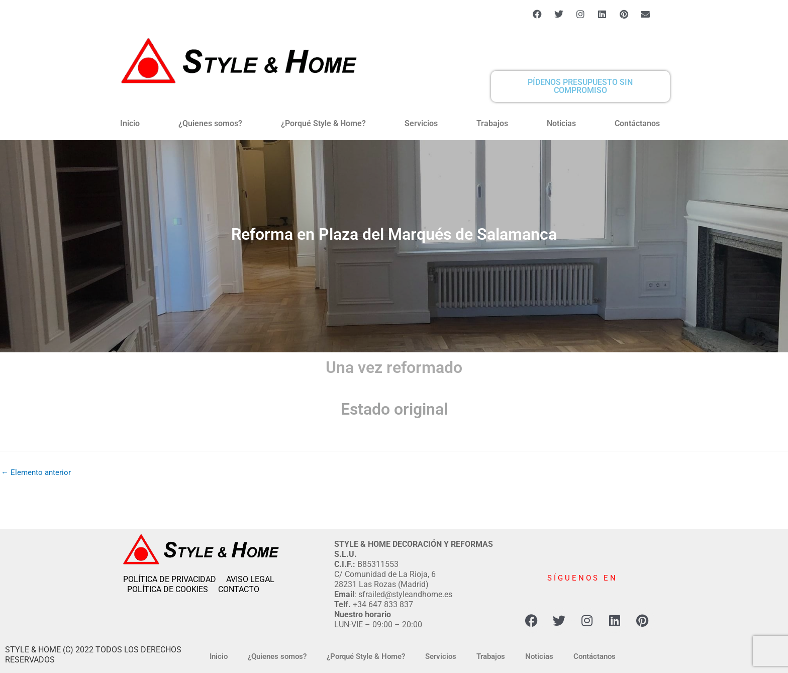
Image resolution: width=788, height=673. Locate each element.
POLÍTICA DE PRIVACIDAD (174, 579)
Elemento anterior (36, 472)
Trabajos (492, 123)
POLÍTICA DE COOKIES (172, 589)
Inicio (130, 123)
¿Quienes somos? (210, 123)
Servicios (421, 123)
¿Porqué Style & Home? (323, 123)
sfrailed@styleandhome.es (405, 594)
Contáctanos (637, 123)
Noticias (561, 123)
